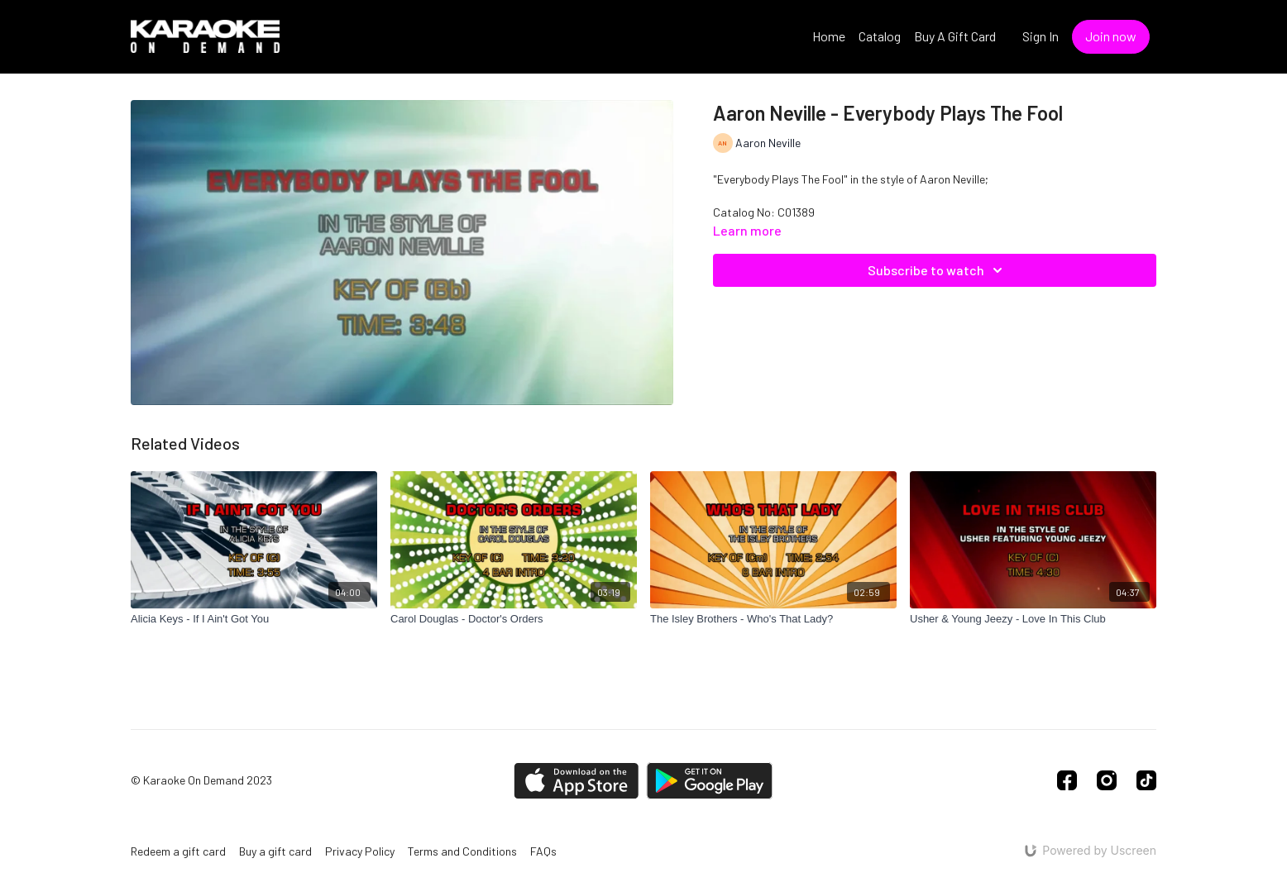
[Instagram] (1107, 780)
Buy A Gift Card (955, 36)
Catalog (880, 36)
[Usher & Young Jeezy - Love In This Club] (1033, 619)
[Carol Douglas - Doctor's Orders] (513, 619)
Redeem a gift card (178, 851)
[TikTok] (1146, 780)
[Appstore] (576, 780)
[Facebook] (1067, 780)
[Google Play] (709, 780)
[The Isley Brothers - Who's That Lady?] (773, 619)
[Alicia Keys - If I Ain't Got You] (254, 619)
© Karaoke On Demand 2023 (201, 780)
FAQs (543, 851)
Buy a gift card (275, 851)
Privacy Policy (360, 851)
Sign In (1040, 36)
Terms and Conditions (462, 851)
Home (828, 36)
